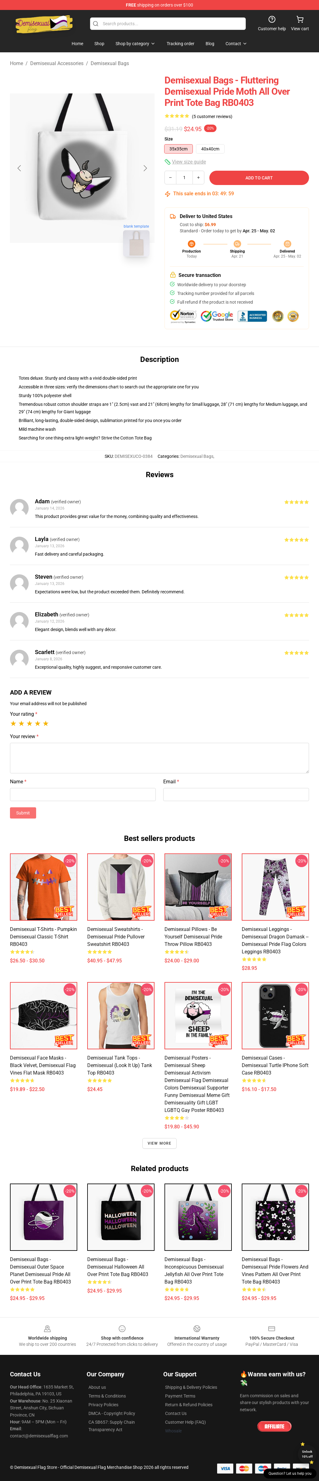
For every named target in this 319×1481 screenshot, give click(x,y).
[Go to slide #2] (98, 275)
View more (160, 1143)
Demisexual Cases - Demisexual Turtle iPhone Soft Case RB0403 (275, 1065)
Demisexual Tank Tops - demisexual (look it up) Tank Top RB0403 (119, 1065)
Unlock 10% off (307, 1454)
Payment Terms (180, 1395)
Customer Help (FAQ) (185, 1422)
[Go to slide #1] (66, 275)
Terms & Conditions (107, 1395)
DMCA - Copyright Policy (111, 1413)
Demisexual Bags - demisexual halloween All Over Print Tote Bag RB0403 (117, 1266)
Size (168, 138)
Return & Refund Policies (188, 1404)
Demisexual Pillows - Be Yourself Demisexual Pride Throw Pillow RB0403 (193, 936)
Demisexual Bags (110, 63)
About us (97, 1387)
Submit (23, 812)
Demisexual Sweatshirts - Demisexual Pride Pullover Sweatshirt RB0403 (116, 936)
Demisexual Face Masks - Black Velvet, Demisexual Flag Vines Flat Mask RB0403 (43, 1065)
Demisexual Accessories (56, 63)
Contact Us (176, 1413)
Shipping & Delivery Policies (191, 1387)
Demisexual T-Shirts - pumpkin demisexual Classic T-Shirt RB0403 (43, 936)
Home (16, 63)
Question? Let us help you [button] (290, 1473)
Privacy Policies (103, 1404)
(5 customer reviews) (212, 116)
